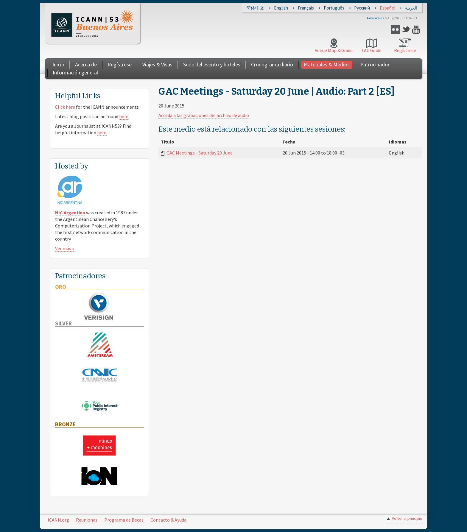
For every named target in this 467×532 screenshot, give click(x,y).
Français (306, 8)
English (281, 8)
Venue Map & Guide (334, 50)
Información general (75, 72)
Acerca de (86, 64)
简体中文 (255, 8)
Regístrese (405, 50)
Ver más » (64, 248)
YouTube (416, 29)
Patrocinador (375, 64)
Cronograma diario (272, 64)
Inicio (58, 64)
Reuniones (86, 520)
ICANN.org (58, 520)
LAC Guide (372, 50)
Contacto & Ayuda (168, 520)
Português (334, 8)
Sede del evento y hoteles (211, 64)
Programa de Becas (124, 520)
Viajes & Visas (157, 64)
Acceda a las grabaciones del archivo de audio (203, 115)
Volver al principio (407, 518)
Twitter (406, 29)
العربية (411, 8)
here (123, 116)
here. (102, 132)
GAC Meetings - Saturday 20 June (199, 153)
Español (387, 8)
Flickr (395, 29)
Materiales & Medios (327, 64)
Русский (362, 8)
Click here (65, 107)
